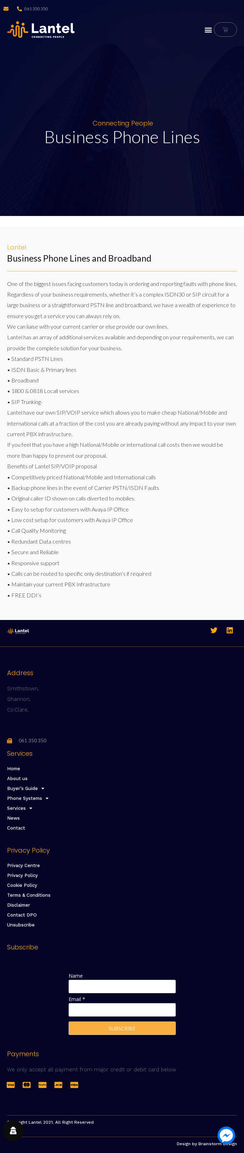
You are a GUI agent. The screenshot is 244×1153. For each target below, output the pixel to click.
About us (17, 778)
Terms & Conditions (29, 895)
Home (13, 768)
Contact (16, 828)
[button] (208, 29)
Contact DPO (22, 915)
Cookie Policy (22, 885)
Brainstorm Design (217, 1143)
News (13, 818)
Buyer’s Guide (25, 789)
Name (76, 975)
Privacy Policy (22, 875)
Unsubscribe (21, 924)
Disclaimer (18, 905)
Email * (77, 999)
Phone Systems (27, 798)
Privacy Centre (23, 865)
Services (19, 808)
